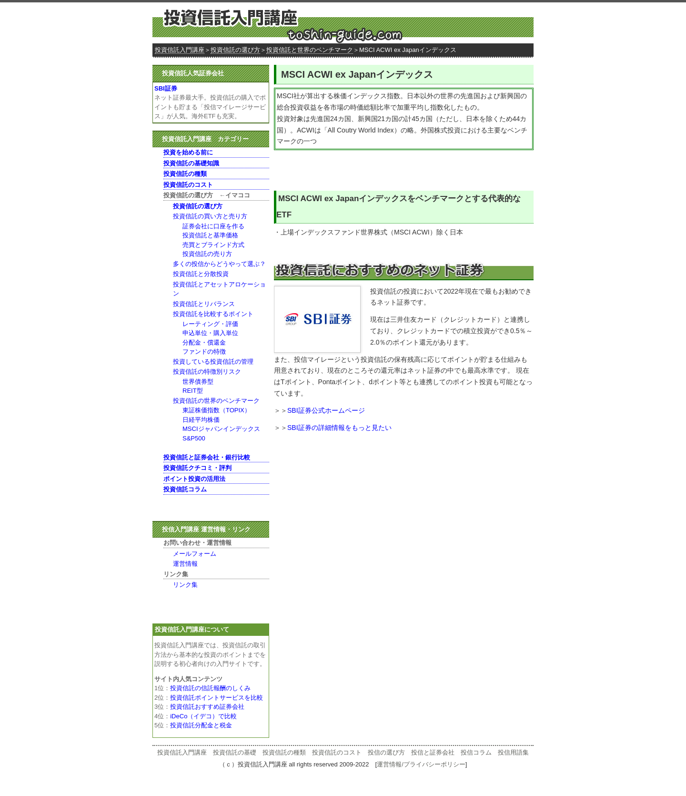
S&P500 (193, 438)
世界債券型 (197, 381)
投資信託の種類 (284, 752)
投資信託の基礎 (234, 752)
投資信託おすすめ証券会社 (207, 706)
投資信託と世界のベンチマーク (309, 49)
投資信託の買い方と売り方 (210, 216)
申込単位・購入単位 (210, 333)
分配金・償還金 (204, 342)
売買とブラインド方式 (213, 244)
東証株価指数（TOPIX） (216, 410)
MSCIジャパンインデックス (221, 428)
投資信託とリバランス (204, 303)
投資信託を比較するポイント (213, 313)
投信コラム (476, 752)
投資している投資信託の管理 (213, 361)
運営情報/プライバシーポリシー (421, 764)
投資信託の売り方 (207, 253)
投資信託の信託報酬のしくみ (210, 688)
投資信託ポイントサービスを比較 (216, 697)
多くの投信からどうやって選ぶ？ (219, 263)
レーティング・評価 (210, 323)
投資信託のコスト (337, 752)
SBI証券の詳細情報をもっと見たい (339, 427)
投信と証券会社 (432, 752)
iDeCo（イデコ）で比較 (203, 716)
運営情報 (185, 563)
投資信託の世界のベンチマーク (216, 400)
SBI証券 (165, 88)
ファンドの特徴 (204, 351)
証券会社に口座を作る (213, 226)
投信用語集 (513, 752)
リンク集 (185, 584)
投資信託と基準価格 (210, 235)
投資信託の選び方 (235, 49)
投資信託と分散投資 (201, 273)
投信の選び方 (386, 752)
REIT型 (192, 390)
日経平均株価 (201, 419)
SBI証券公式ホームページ (326, 410)
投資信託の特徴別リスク (207, 371)
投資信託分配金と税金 (201, 725)
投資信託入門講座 (179, 49)
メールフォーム (194, 553)
